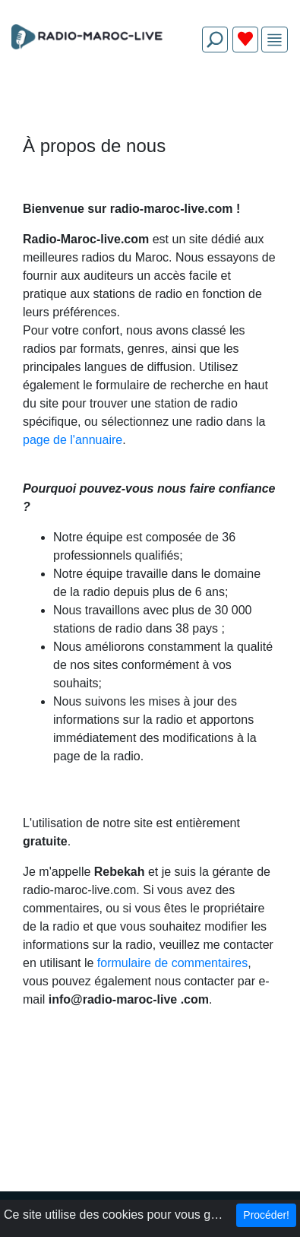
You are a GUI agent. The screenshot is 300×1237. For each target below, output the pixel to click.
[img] (274, 40)
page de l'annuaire (72, 439)
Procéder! (266, 1215)
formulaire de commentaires (172, 962)
